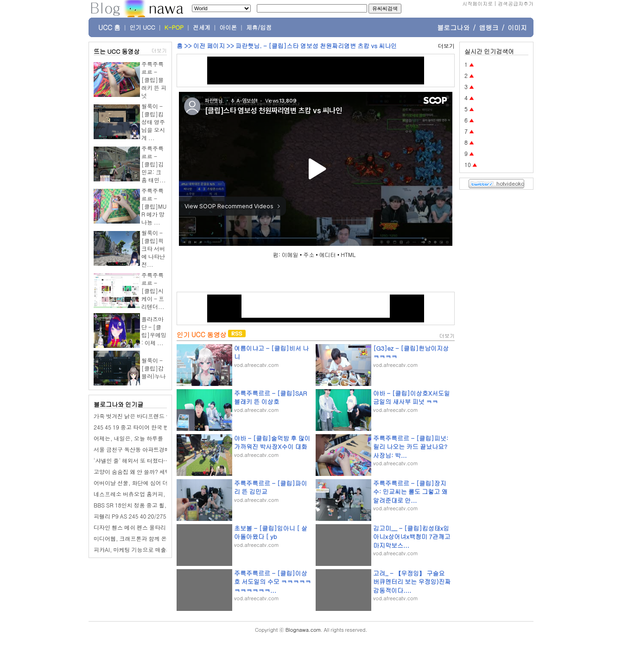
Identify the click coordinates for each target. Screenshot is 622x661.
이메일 (290, 254)
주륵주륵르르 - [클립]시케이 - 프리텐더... (153, 290)
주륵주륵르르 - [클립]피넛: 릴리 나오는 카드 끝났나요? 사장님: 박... (410, 446)
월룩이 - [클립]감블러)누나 (153, 368)
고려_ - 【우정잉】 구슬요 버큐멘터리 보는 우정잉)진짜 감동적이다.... (412, 581)
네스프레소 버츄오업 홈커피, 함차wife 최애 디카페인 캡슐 (165, 494)
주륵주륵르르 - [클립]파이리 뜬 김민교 (270, 487)
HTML (348, 254)
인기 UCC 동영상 (201, 334)
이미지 (517, 27)
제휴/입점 (259, 27)
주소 (308, 254)
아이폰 (228, 27)
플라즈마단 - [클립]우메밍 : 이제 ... (153, 331)
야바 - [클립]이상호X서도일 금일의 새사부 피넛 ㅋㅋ (411, 397)
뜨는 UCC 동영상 (117, 51)
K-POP (174, 27)
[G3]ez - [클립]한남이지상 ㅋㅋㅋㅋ (411, 352)
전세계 (201, 27)
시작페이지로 (477, 3)
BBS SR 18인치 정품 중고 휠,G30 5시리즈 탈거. (153, 505)
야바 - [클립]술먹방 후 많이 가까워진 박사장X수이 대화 (272, 442)
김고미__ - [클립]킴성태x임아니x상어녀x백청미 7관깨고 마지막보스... (412, 536)
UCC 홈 (109, 27)
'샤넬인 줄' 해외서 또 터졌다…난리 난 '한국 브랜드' (157, 460)
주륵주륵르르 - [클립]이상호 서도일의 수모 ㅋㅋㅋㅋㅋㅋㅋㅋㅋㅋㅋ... (272, 581)
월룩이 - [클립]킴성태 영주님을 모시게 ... (153, 121)
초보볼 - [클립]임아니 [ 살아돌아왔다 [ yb (270, 532)
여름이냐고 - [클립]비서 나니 (271, 352)
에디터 (327, 254)
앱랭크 (488, 27)
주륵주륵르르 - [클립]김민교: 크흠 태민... (153, 164)
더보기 (159, 50)
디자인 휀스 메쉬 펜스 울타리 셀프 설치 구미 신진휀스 (160, 527)
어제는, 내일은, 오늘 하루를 (128, 438)
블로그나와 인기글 (118, 404)
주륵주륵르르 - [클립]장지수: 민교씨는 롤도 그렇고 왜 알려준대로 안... (410, 491)
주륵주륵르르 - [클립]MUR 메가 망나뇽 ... (153, 206)
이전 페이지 (209, 45)
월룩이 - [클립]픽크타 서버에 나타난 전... (153, 248)
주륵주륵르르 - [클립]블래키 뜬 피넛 (153, 79)
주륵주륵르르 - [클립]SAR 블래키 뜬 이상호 (270, 397)
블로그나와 (453, 27)
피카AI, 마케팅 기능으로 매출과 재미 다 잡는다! (152, 549)
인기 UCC (142, 27)
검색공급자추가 (515, 3)
